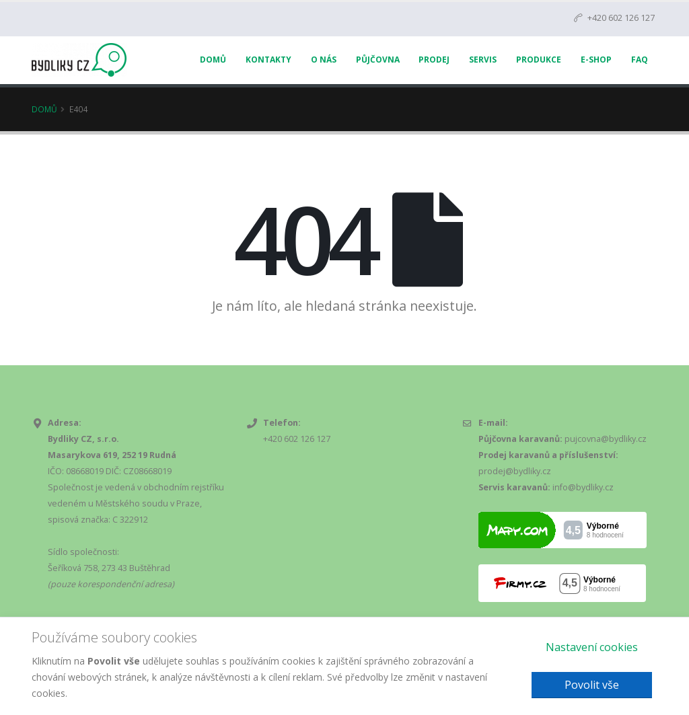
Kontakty (268, 59)
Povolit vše (592, 684)
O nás (323, 59)
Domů (213, 59)
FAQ (639, 59)
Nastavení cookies (592, 647)
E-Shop (596, 59)
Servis (483, 59)
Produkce (538, 59)
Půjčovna (378, 59)
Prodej (434, 59)
